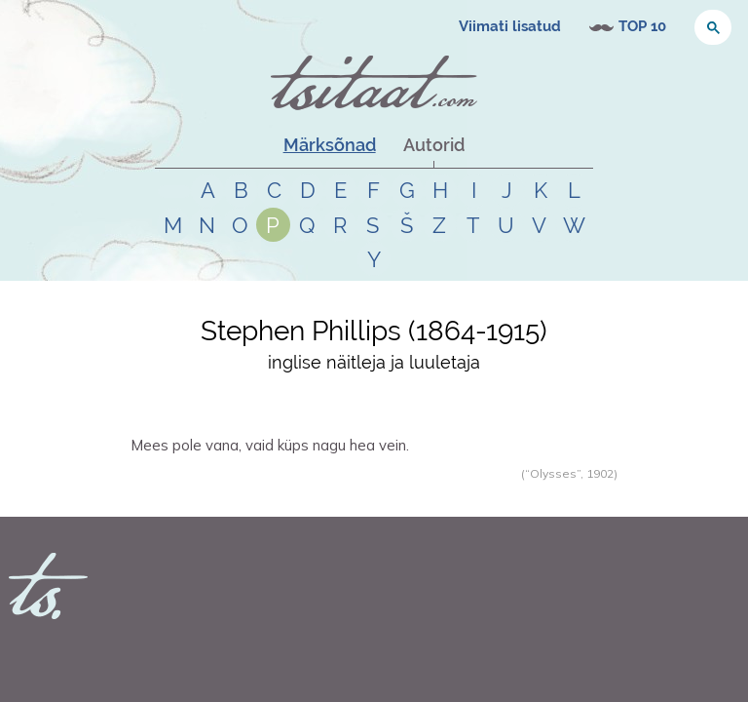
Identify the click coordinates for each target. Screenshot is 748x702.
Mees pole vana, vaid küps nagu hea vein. (270, 445)
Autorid (434, 145)
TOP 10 (642, 26)
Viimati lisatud (510, 26)
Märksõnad (329, 145)
